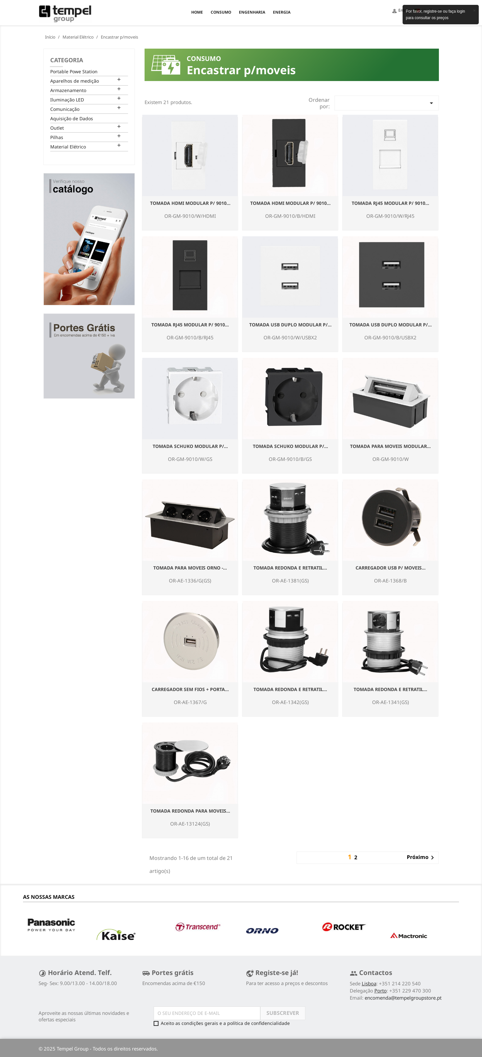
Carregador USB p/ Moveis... (391, 568)
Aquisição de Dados (71, 118)
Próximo (421, 858)
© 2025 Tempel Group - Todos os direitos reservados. (98, 1048)
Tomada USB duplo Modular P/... (290, 325)
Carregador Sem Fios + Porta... (190, 689)
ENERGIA (281, 12)
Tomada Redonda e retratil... (290, 568)
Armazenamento (68, 90)
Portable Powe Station (74, 71)
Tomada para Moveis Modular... (390, 446)
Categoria (66, 60)
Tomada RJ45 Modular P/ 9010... (390, 203)
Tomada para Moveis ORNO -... (190, 568)
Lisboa (369, 983)
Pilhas (56, 137)
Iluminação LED (67, 100)
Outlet (57, 128)
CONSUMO (221, 12)
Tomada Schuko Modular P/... (190, 446)
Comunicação (64, 109)
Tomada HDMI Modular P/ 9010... (190, 203)
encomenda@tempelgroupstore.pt (403, 997)
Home (197, 12)
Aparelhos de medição (74, 81)
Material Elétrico (68, 147)
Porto (380, 990)
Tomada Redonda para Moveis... (190, 811)
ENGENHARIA (252, 12)
